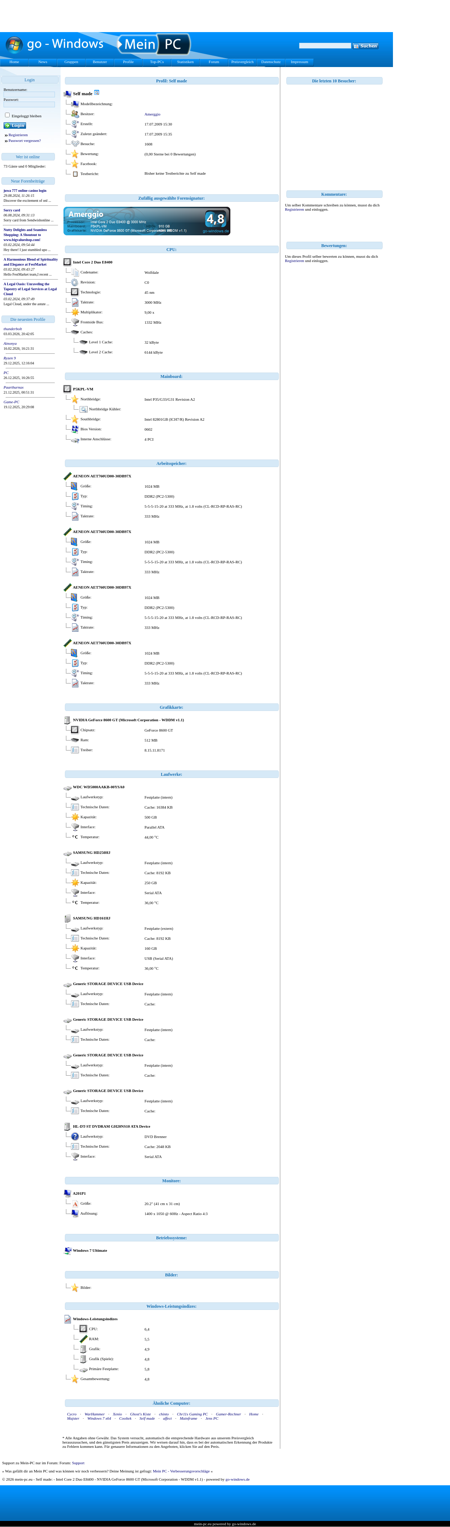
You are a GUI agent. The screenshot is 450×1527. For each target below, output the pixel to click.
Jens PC (211, 1418)
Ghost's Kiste (140, 1414)
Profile (128, 62)
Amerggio (152, 114)
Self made (147, 1418)
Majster (73, 1418)
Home (14, 62)
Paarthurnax (14, 387)
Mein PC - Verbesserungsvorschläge (181, 1471)
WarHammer (94, 1414)
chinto (164, 1414)
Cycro (71, 1414)
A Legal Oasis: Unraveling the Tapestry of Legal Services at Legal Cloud (30, 289)
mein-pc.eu (202, 1524)
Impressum (299, 62)
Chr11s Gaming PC (192, 1414)
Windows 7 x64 (99, 1418)
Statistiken (185, 62)
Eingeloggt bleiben (26, 116)
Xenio (117, 1414)
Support (78, 1463)
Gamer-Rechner (228, 1414)
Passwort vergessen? (25, 140)
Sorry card (12, 210)
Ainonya (10, 343)
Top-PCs (157, 62)
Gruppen (71, 62)
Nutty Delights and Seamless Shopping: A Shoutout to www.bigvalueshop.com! (25, 235)
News (42, 62)
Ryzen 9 (10, 358)
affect (167, 1418)
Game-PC (11, 402)
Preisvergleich (242, 62)
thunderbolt (13, 329)
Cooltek (125, 1418)
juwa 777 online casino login (25, 191)
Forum (214, 62)
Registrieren (18, 135)
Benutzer (100, 62)
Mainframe (188, 1418)
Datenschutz (271, 62)
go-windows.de (238, 1479)
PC (6, 372)
